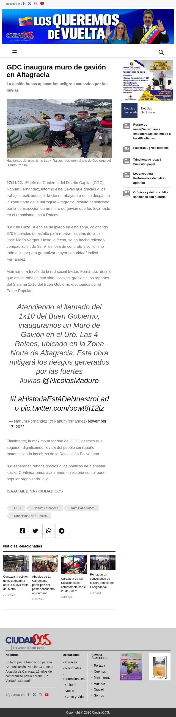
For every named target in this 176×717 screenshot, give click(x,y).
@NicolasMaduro (70, 380)
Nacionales (73, 668)
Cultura (70, 685)
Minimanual (102, 677)
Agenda (99, 683)
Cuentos (100, 671)
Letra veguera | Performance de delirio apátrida (149, 178)
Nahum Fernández (45, 508)
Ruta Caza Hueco (83, 508)
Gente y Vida (74, 697)
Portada (99, 665)
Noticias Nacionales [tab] (148, 110)
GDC (17, 508)
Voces (69, 691)
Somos (99, 695)
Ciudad (99, 689)
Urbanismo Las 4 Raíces (30, 516)
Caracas (71, 662)
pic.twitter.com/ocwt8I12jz (62, 408)
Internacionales (74, 679)
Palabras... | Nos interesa (150, 148)
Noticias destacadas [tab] (131, 110)
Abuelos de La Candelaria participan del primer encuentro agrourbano (43, 585)
